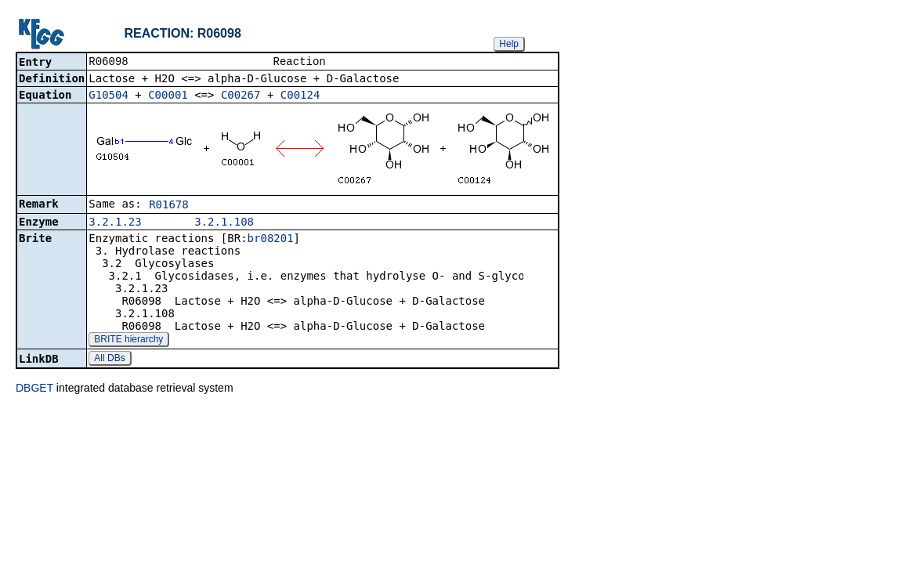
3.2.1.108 (224, 223)
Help (509, 43)
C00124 (300, 96)
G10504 (108, 96)
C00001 (168, 96)
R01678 (169, 206)
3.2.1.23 (115, 223)
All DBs (109, 359)
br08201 (271, 239)
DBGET (34, 389)
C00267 (241, 96)
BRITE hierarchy (128, 340)
